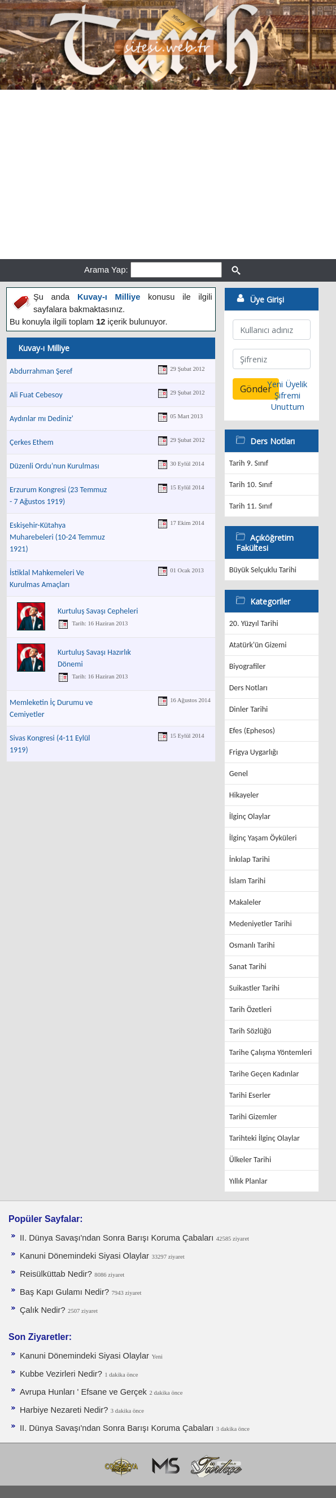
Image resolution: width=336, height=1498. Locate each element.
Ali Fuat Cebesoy (36, 395)
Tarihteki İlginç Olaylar (264, 1138)
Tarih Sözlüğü (250, 1031)
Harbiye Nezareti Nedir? (64, 1409)
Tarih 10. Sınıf (250, 484)
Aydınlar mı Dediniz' (41, 418)
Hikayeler (244, 795)
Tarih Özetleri (250, 1009)
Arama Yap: (106, 269)
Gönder (256, 389)
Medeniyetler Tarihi (260, 923)
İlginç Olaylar (249, 816)
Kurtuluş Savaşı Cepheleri (98, 611)
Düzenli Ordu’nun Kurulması (54, 466)
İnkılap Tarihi (249, 859)
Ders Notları (248, 688)
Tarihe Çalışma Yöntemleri (270, 1052)
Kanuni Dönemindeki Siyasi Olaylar (84, 1255)
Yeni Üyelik (287, 383)
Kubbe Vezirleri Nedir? (61, 1373)
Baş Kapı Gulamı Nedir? (64, 1291)
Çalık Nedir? (43, 1310)
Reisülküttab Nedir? (56, 1273)
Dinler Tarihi (248, 709)
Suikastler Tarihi (254, 988)
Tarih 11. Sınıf (250, 506)
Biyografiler (247, 666)
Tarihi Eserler (249, 1095)
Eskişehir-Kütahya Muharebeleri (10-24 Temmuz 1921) (57, 537)
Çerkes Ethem (32, 442)
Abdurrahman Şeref (41, 371)
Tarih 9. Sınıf (248, 463)
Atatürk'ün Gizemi (258, 645)
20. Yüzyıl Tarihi (253, 623)
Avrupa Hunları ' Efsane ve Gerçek (83, 1391)
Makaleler (245, 902)
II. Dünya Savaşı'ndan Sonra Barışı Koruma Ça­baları (116, 1237)
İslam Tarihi (247, 881)
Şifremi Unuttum (287, 400)
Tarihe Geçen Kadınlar (264, 1074)
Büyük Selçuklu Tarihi (262, 570)
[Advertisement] (168, 174)
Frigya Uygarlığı (253, 752)
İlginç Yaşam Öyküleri (263, 838)
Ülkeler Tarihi (250, 1159)
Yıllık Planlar (248, 1181)
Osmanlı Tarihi (252, 945)
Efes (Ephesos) (252, 730)
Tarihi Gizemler (253, 1117)
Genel (238, 773)
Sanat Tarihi (248, 966)
